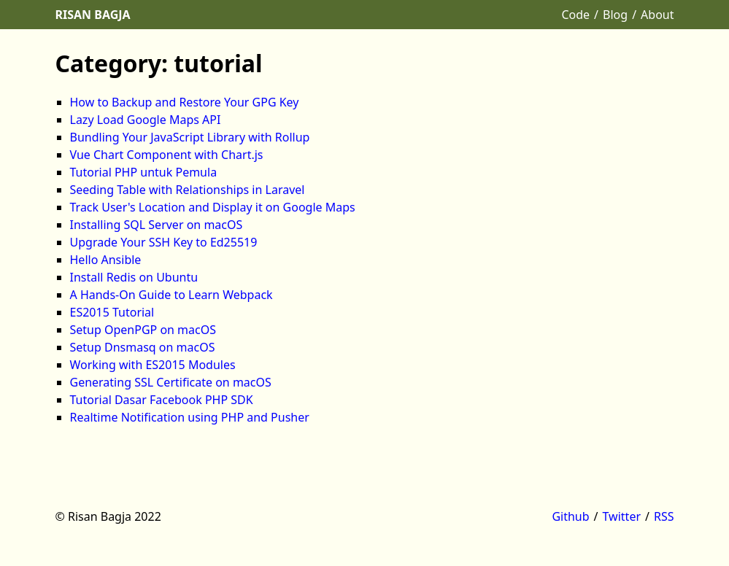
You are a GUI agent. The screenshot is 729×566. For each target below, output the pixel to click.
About (657, 15)
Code (575, 15)
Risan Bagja (93, 15)
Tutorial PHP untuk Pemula (143, 172)
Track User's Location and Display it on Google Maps (212, 207)
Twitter (622, 516)
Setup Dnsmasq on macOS (142, 347)
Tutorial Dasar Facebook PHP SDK (161, 400)
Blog (615, 15)
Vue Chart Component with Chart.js (166, 155)
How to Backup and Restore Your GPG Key (184, 102)
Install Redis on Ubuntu (134, 277)
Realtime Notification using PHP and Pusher (189, 417)
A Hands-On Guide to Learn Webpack (171, 295)
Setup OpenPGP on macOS (143, 330)
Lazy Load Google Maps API (145, 120)
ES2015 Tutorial (112, 312)
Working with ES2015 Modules (153, 365)
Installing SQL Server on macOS (156, 225)
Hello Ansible (106, 260)
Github (570, 516)
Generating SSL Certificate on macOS (170, 382)
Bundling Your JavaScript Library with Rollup (190, 137)
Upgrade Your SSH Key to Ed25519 (164, 242)
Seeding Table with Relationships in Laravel (187, 190)
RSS (664, 516)
